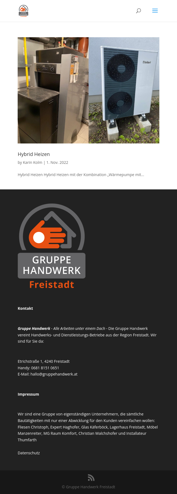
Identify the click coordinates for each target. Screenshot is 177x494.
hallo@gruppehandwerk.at (53, 374)
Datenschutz (29, 452)
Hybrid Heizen (34, 154)
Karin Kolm (32, 162)
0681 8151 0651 (45, 367)
